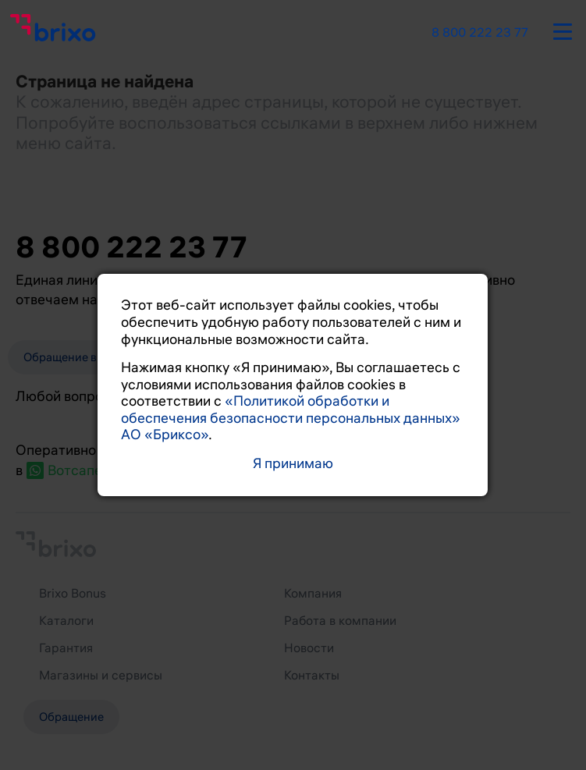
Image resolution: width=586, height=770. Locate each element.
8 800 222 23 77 (480, 33)
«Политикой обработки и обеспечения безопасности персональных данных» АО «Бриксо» (290, 417)
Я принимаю (293, 464)
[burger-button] (562, 29)
